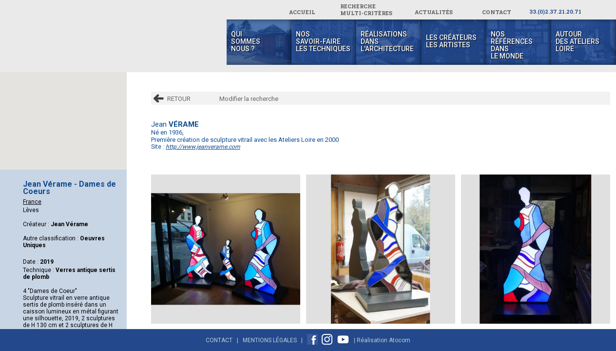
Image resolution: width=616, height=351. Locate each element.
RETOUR (179, 98)
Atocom (399, 340)
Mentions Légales (270, 340)
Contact (219, 340)
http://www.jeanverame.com (203, 146)
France (32, 201)
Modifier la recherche (248, 98)
